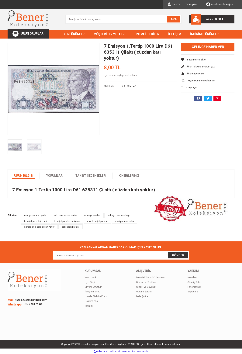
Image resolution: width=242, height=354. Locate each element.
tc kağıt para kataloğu (119, 215)
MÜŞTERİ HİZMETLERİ (109, 34)
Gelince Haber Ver (208, 47)
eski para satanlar (124, 221)
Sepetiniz (193, 291)
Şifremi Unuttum (93, 286)
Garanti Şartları (144, 291)
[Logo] (28, 18)
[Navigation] (28, 34)
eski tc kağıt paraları (97, 221)
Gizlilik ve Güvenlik (146, 286)
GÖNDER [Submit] (178, 255)
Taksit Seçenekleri (90, 175)
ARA (174, 19)
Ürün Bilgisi (23, 175)
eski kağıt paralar (70, 227)
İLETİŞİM (174, 34)
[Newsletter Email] (121, 255)
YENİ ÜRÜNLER (74, 34)
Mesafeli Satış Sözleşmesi (150, 277)
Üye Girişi (90, 282)
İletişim (89, 305)
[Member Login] (174, 4)
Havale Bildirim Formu (96, 296)
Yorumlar (54, 175)
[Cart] (211, 19)
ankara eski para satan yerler (39, 227)
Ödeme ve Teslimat (146, 282)
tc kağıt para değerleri (35, 221)
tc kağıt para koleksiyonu (67, 221)
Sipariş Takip (195, 282)
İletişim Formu (92, 291)
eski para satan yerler (35, 215)
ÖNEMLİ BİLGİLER (146, 34)
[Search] (123, 19)
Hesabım (192, 277)
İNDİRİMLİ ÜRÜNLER (204, 34)
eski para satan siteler (65, 215)
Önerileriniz (129, 175)
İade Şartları (142, 296)
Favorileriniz (194, 286)
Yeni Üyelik (191, 4)
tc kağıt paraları (92, 215)
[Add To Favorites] (207, 60)
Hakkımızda (91, 301)
